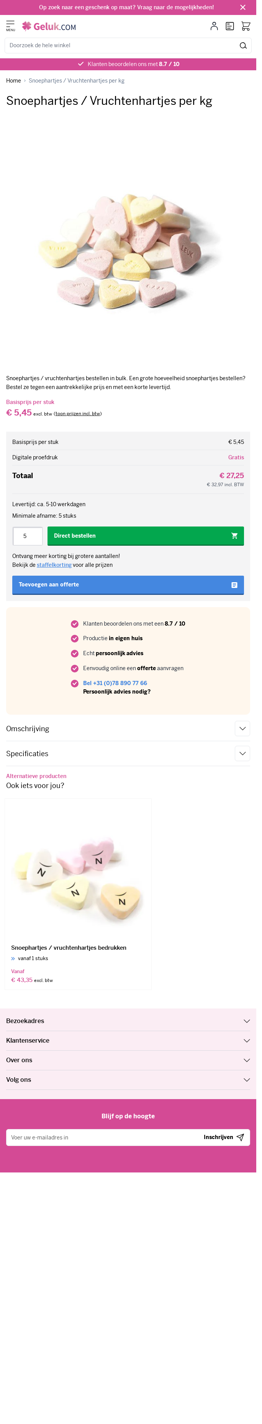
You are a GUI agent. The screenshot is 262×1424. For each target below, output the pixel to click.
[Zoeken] (243, 45)
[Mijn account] (214, 26)
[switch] (78, 414)
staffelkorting (54, 564)
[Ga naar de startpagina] (48, 26)
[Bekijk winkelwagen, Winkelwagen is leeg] (246, 26)
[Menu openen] (10, 24)
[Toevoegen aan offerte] (128, 585)
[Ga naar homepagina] (13, 80)
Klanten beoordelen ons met (134, 64)
